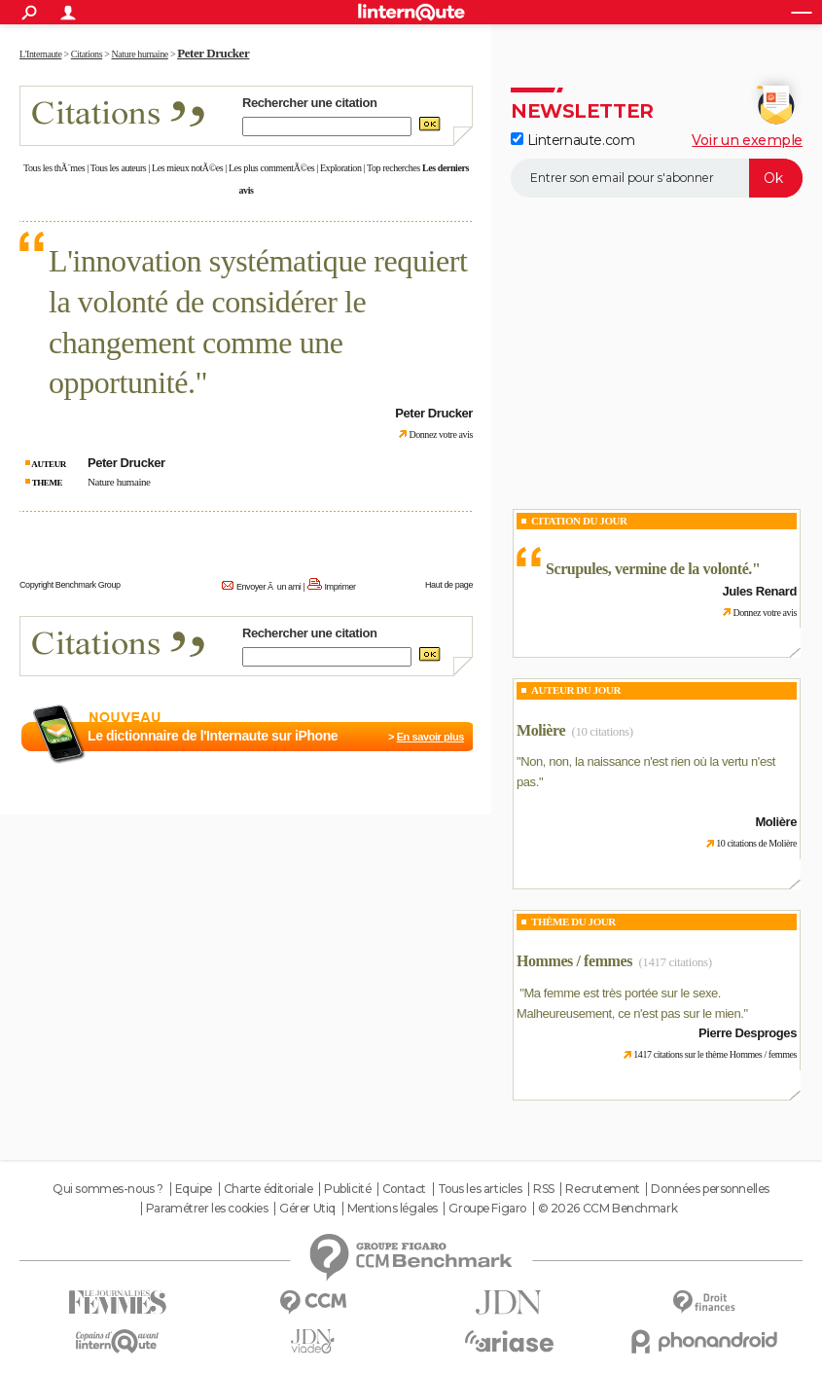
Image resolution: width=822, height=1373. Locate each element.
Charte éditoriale (268, 1189)
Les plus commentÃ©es (271, 168)
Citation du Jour (579, 520)
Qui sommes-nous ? (108, 1189)
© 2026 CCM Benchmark (608, 1208)
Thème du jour (573, 921)
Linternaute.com (572, 140)
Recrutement (602, 1189)
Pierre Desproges (747, 1033)
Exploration (341, 168)
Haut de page (449, 585)
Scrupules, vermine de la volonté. (649, 568)
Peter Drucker (213, 53)
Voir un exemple (747, 140)
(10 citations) (601, 731)
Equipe (193, 1189)
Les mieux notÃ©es (187, 168)
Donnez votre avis (441, 434)
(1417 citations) (674, 962)
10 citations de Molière (756, 843)
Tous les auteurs (118, 168)
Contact (404, 1189)
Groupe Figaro (487, 1208)
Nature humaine (119, 482)
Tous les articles (480, 1189)
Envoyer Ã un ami (268, 587)
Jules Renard (759, 591)
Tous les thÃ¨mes (54, 168)
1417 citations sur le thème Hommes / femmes (715, 1054)
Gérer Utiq (307, 1208)
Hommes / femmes (574, 961)
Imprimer (340, 587)
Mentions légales (392, 1208)
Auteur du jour (576, 690)
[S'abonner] (657, 178)
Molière (541, 730)
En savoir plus (430, 736)
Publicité (347, 1189)
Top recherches (393, 168)
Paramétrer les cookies (207, 1208)
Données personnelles (710, 1189)
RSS (543, 1189)
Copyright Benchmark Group (70, 585)
